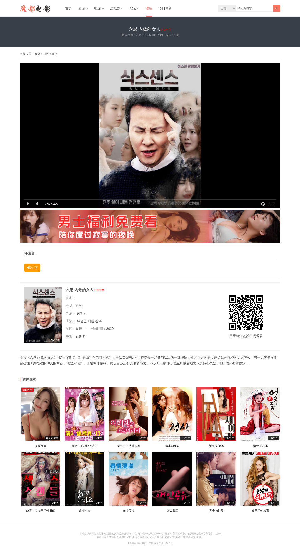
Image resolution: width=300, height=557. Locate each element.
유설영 (82, 321)
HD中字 (32, 267)
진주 (98, 321)
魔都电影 (141, 543)
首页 (68, 8)
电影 (97, 8)
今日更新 (165, 8)
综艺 (133, 8)
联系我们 (167, 543)
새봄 (91, 321)
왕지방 (82, 313)
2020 (110, 329)
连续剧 (115, 8)
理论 (149, 8)
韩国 (79, 329)
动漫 (81, 8)
